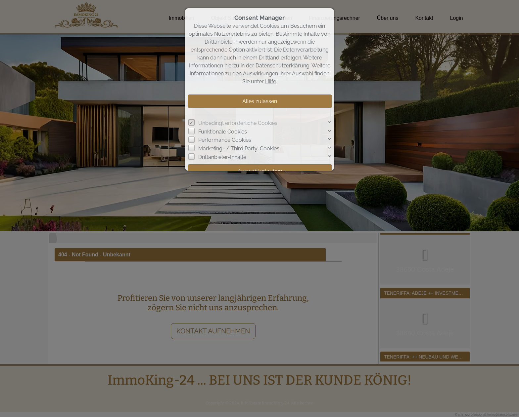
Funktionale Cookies (222, 132)
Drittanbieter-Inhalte (222, 157)
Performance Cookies (224, 140)
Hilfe (270, 81)
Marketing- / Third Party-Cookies (238, 148)
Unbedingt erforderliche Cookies (237, 123)
